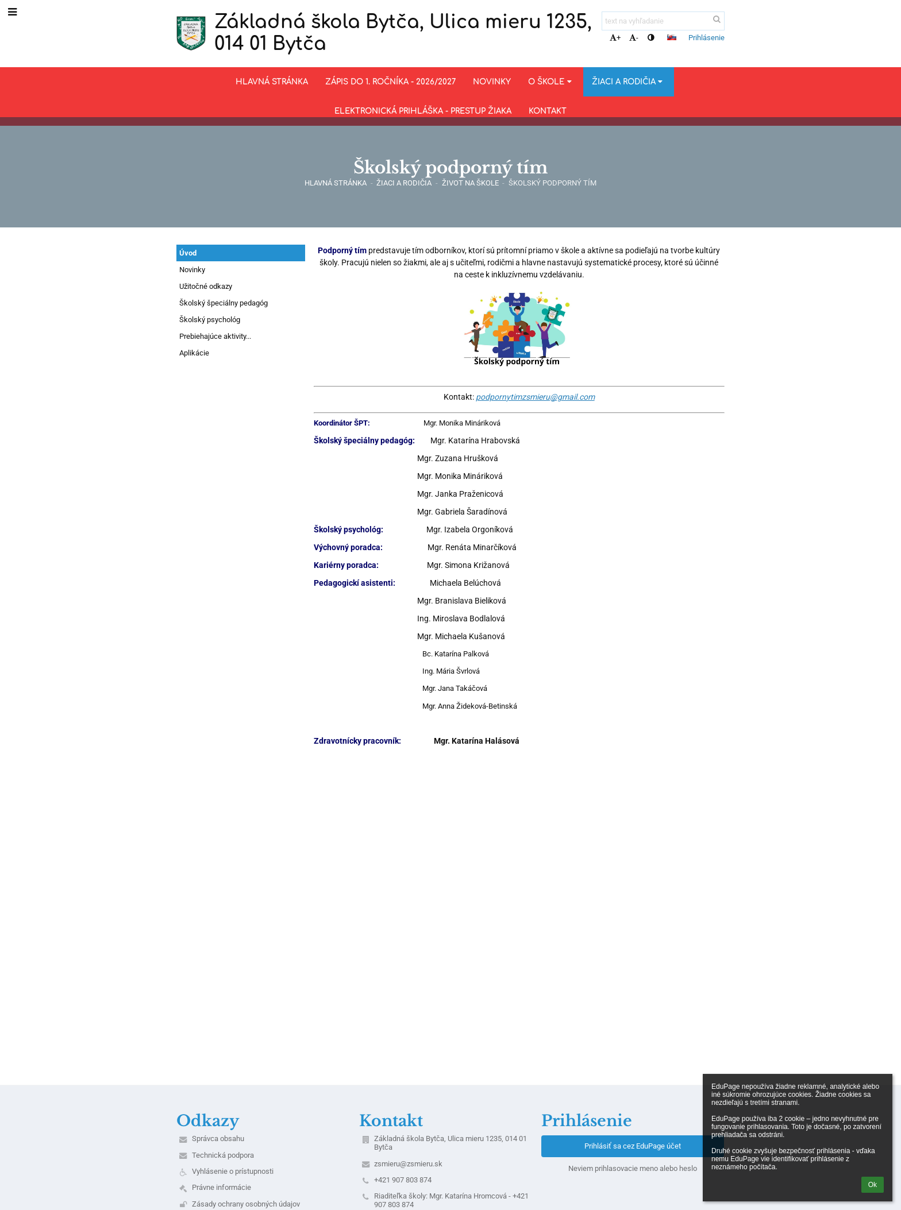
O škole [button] (551, 82)
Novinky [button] (492, 82)
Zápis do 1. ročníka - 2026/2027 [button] (390, 82)
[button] (671, 37)
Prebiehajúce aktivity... (215, 336)
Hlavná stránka (336, 183)
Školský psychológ (209, 319)
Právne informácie (221, 1187)
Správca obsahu (218, 1138)
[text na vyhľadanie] (663, 20)
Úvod (188, 253)
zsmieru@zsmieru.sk (408, 1163)
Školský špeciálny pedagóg (223, 303)
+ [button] (615, 37)
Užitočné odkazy (205, 286)
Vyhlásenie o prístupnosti (233, 1171)
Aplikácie (194, 353)
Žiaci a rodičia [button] (628, 82)
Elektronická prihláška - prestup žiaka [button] (422, 111)
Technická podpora (223, 1155)
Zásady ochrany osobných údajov (246, 1204)
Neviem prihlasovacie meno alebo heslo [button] (632, 1168)
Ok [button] (872, 1185)
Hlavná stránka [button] (272, 82)
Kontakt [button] (548, 111)
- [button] (633, 37)
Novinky (192, 269)
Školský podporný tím (552, 183)
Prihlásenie (706, 37)
